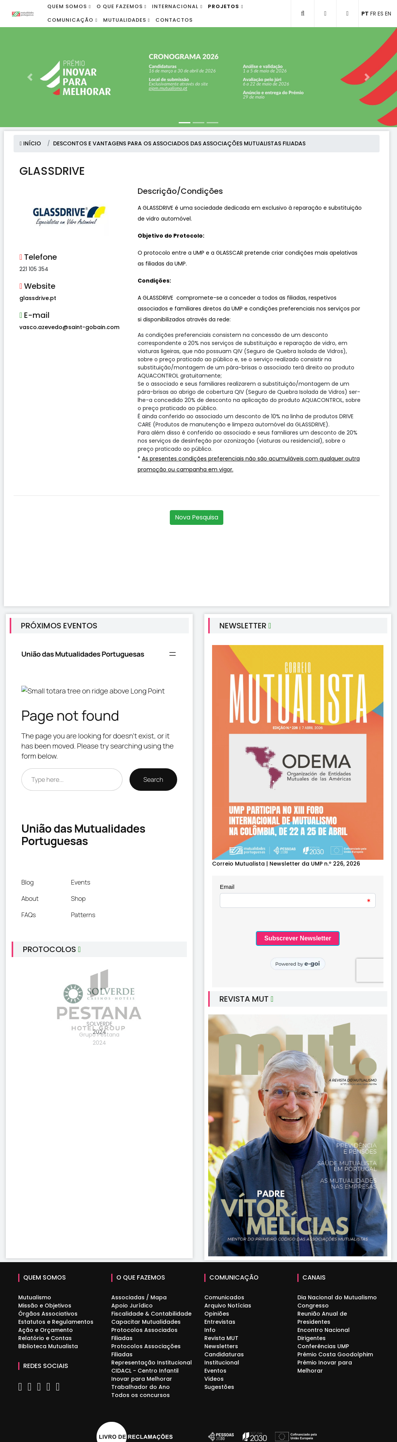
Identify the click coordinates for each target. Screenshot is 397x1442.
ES (380, 13)
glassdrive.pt (37, 298)
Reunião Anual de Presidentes (322, 1318)
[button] (30, 77)
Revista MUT (221, 1338)
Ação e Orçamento (45, 1330)
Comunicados (224, 1297)
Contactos (174, 20)
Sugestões (219, 1387)
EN (388, 13)
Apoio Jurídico (132, 1305)
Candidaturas (224, 1354)
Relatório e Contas (45, 1338)
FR (373, 13)
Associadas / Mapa (139, 1297)
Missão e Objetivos (44, 1305)
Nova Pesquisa (196, 517)
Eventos (215, 1371)
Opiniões (216, 1314)
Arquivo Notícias (227, 1305)
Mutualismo (34, 1297)
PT (365, 13)
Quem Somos (67, 6)
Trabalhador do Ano (140, 1387)
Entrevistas (219, 1322)
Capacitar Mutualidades (146, 1322)
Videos (214, 1379)
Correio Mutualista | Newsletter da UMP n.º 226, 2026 (286, 864)
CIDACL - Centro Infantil (145, 1371)
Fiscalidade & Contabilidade (151, 1314)
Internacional (175, 6)
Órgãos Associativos (48, 1314)
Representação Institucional (151, 1362)
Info (210, 1330)
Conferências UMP (323, 1346)
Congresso (313, 1305)
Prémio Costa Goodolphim (335, 1354)
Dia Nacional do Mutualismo (337, 1297)
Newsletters (221, 1346)
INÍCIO (30, 143)
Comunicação (70, 20)
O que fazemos (120, 6)
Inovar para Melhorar (141, 1379)
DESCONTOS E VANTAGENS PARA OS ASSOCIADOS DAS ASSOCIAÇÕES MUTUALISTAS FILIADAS (179, 143)
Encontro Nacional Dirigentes (323, 1334)
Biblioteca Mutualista (48, 1346)
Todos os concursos (140, 1395)
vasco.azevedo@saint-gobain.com (69, 327)
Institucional (221, 1362)
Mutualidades (124, 20)
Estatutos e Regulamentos (55, 1322)
